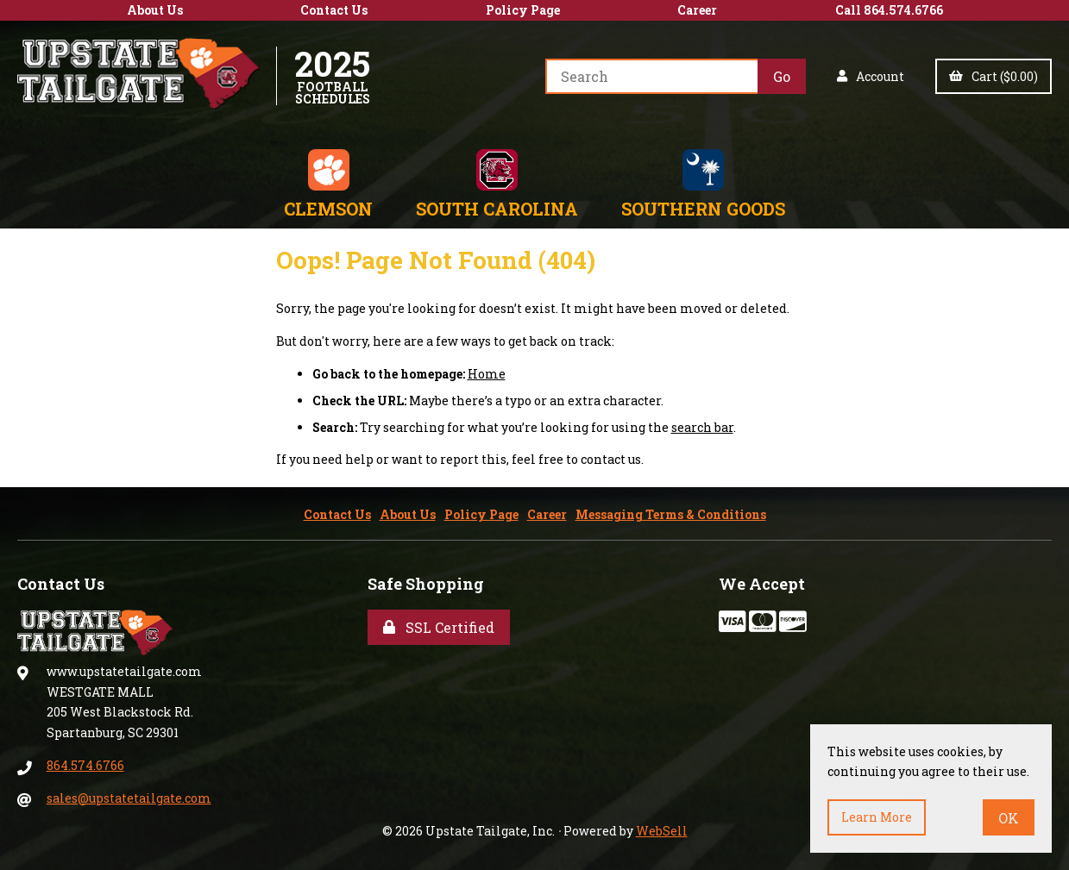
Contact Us (334, 10)
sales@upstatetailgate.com (129, 798)
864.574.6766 (85, 765)
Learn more (876, 817)
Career (697, 10)
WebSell (662, 831)
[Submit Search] (782, 76)
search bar (702, 427)
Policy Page (523, 10)
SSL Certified (438, 627)
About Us (155, 10)
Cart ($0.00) (993, 76)
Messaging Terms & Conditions (670, 514)
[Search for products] (651, 76)
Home (487, 374)
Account (870, 76)
